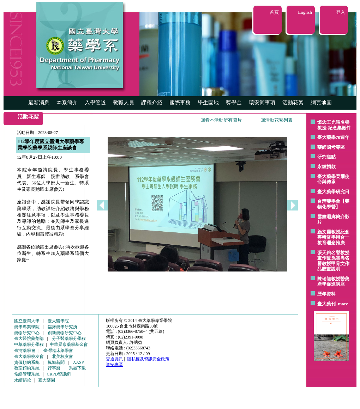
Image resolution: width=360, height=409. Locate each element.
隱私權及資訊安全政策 (148, 358)
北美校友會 (62, 356)
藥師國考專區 (331, 147)
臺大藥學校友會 (29, 356)
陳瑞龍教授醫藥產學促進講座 (333, 281)
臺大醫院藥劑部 (29, 338)
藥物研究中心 (27, 332)
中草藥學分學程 (29, 344)
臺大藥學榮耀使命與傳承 (333, 179)
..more (342, 303)
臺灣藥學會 (24, 350)
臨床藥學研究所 (62, 326)
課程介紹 (151, 102)
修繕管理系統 (27, 374)
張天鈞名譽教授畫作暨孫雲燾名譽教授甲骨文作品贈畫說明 (333, 261)
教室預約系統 (27, 368)
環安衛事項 (262, 102)
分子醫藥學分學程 (69, 338)
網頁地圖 (321, 102)
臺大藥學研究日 (333, 191)
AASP (78, 362)
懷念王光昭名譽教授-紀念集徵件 (334, 125)
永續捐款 (326, 166)
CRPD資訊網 (58, 374)
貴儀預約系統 (27, 362)
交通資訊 (114, 358)
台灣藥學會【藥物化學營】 (333, 204)
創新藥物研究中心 (65, 332)
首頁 (274, 12)
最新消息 (38, 102)
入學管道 (95, 102)
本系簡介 (67, 102)
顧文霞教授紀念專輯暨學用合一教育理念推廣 (333, 237)
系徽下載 (77, 368)
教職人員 (123, 102)
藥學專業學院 (27, 326)
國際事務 (180, 102)
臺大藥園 (46, 380)
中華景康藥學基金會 (69, 344)
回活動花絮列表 (276, 120)
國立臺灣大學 (27, 320)
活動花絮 (293, 102)
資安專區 (114, 364)
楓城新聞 (56, 362)
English (305, 12)
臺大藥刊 (326, 303)
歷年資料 (326, 294)
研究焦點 (326, 156)
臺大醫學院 (58, 320)
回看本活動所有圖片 (221, 120)
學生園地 (208, 102)
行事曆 (54, 368)
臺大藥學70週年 (333, 137)
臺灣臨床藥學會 (58, 350)
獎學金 (234, 102)
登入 (340, 12)
